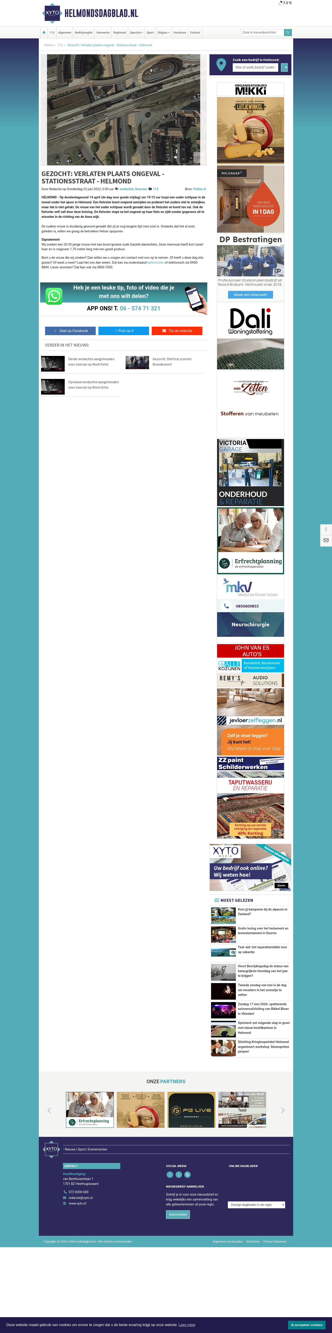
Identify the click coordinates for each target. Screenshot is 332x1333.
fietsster (141, 189)
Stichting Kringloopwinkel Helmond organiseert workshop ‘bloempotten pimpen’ (263, 1111)
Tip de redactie (177, 331)
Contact (195, 32)
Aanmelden (178, 1287)
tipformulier (155, 263)
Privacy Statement (275, 1314)
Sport (150, 32)
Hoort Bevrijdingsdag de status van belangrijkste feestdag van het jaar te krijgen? (263, 971)
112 (52, 32)
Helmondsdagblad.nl (101, 13)
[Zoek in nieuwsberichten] (262, 32)
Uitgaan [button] (162, 32)
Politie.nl (199, 189)
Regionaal (119, 32)
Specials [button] (135, 32)
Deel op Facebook (70, 331)
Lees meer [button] (186, 1325)
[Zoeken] (288, 32)
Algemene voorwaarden (228, 1314)
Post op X (124, 331)
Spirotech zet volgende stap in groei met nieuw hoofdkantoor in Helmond (264, 1080)
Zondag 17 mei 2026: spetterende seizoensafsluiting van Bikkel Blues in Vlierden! (263, 1043)
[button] (44, 1192)
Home (48, 45)
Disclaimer (253, 1314)
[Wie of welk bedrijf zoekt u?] (255, 67)
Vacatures (179, 32)
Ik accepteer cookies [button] (307, 1325)
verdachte (126, 189)
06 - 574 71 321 (140, 308)
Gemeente (103, 32)
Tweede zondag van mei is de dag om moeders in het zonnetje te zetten (262, 1007)
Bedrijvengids (84, 32)
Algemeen (64, 32)
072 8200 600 (78, 1264)
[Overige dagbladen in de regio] (256, 1254)
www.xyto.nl (77, 1276)
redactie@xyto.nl (81, 1270)
